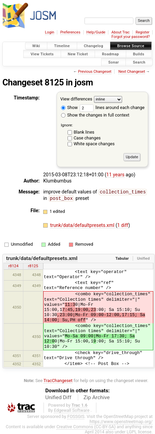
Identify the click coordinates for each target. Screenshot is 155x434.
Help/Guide (95, 32)
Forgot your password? (130, 37)
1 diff (123, 224)
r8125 (33, 265)
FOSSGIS (75, 415)
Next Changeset (131, 71)
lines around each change (112, 107)
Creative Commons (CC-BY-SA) (86, 426)
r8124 (13, 265)
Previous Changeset (94, 71)
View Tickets (42, 54)
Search (139, 62)
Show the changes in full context (95, 115)
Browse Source (130, 46)
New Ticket (78, 54)
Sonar (113, 62)
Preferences (70, 32)
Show (69, 107)
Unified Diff (58, 397)
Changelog (93, 46)
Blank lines (84, 132)
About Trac (120, 32)
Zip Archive (97, 397)
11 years (115, 174)
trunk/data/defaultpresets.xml (83, 224)
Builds (138, 54)
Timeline (62, 46)
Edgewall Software (72, 409)
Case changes (87, 137)
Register (142, 32)
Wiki (36, 46)
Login (49, 32)
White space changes (94, 143)
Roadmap (110, 54)
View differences (76, 99)
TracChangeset (58, 379)
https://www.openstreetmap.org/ (121, 420)
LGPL (132, 431)
